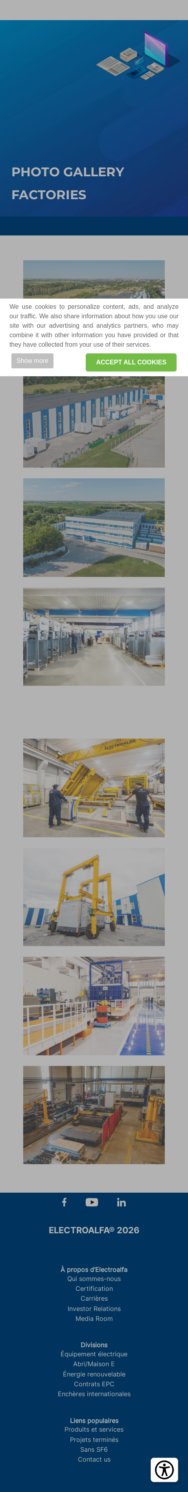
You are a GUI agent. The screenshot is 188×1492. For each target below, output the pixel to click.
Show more (32, 360)
